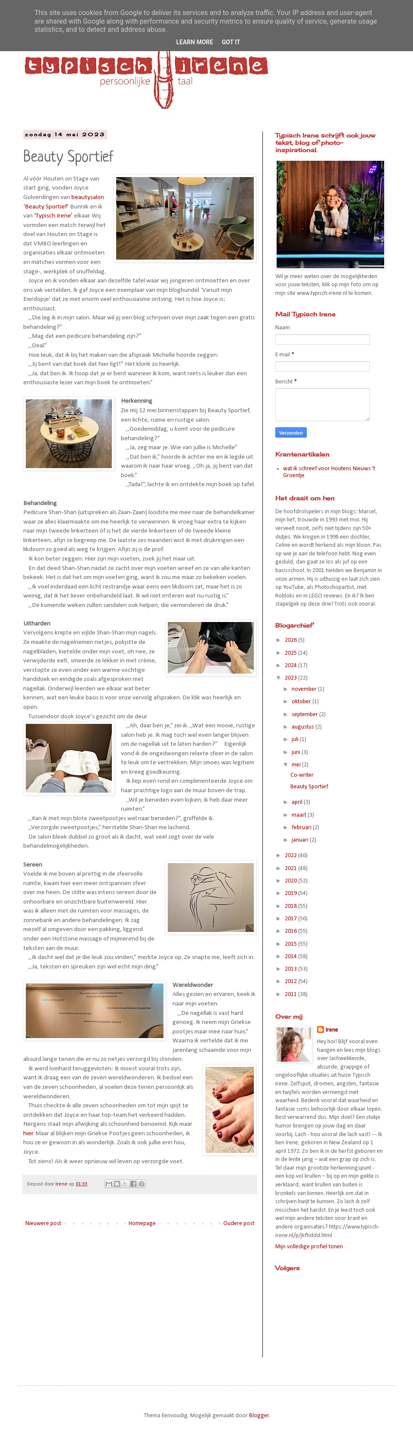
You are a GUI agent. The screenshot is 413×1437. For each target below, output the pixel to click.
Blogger (259, 1415)
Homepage (142, 1223)
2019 (291, 893)
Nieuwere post (43, 1223)
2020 (291, 881)
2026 (291, 640)
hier (28, 1133)
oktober (302, 702)
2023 (291, 678)
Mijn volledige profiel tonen (309, 1247)
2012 (291, 981)
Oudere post (238, 1223)
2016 (291, 931)
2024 (291, 665)
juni (297, 752)
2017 (291, 919)
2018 (291, 906)
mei (297, 765)
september (305, 714)
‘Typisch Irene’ (53, 215)
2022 (291, 855)
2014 (291, 956)
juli (296, 739)
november (305, 689)
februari (302, 827)
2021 (291, 868)
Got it (231, 42)
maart (300, 815)
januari (301, 840)
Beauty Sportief (309, 787)
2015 (291, 944)
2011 (291, 994)
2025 (291, 653)
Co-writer (302, 775)
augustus (303, 727)
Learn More (194, 42)
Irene (332, 1030)
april (298, 802)
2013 (291, 969)
